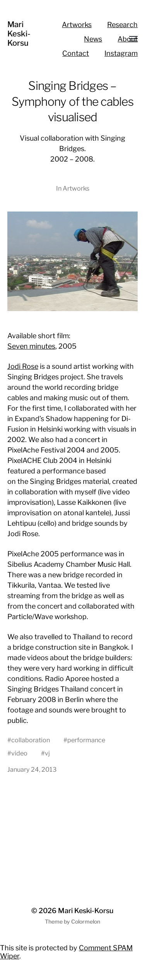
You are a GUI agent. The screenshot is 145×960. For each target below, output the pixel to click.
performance (86, 740)
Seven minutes (31, 346)
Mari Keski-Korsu (19, 34)
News (93, 39)
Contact (75, 53)
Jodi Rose (22, 366)
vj (47, 753)
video (19, 753)
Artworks (77, 25)
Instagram (121, 53)
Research (122, 25)
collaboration (30, 740)
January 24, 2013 (31, 769)
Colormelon (85, 921)
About (128, 39)
